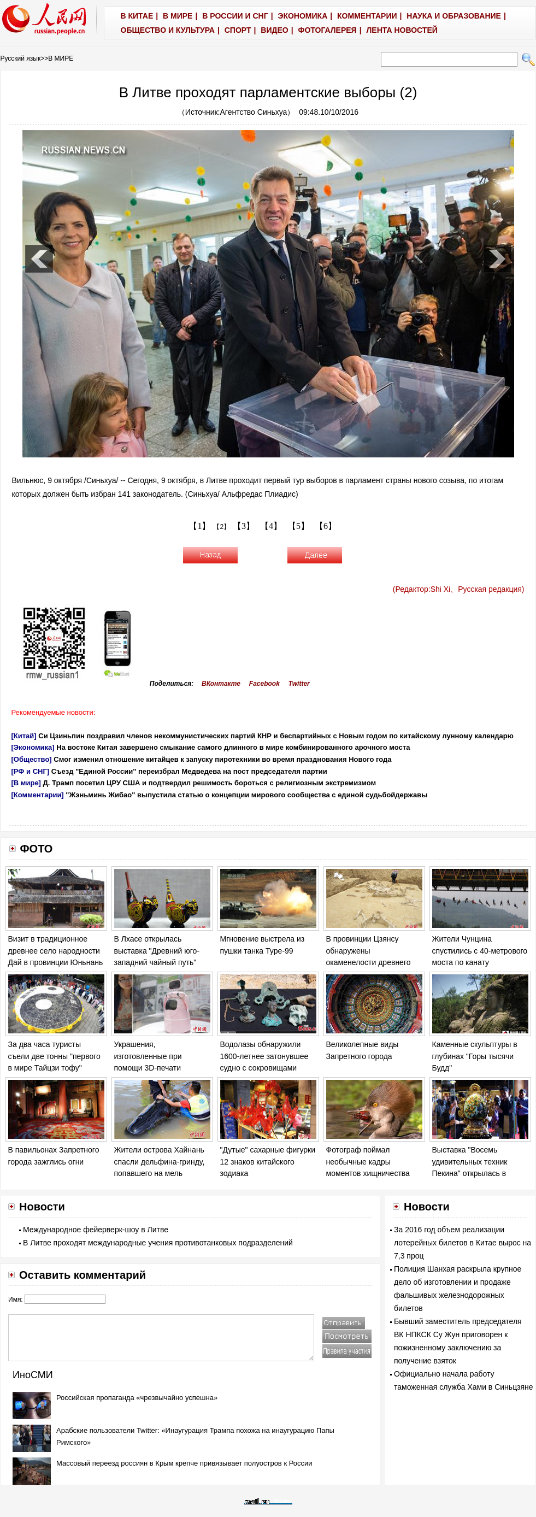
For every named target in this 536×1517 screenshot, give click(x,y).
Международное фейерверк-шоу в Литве (95, 1229)
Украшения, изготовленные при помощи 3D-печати (148, 1056)
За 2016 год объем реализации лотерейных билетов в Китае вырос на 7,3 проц (462, 1242)
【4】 (271, 526)
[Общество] (31, 759)
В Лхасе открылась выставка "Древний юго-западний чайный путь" (157, 950)
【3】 (244, 526)
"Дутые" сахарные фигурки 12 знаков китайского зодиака (268, 1161)
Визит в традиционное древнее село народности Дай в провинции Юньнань (55, 950)
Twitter (299, 683)
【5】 (298, 526)
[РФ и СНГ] (30, 771)
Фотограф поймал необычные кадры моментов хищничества (368, 1161)
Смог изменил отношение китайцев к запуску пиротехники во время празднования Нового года (222, 759)
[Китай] (24, 736)
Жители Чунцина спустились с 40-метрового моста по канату (480, 950)
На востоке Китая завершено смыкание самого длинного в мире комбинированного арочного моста (233, 747)
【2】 (221, 527)
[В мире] (26, 783)
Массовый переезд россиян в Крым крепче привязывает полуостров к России (184, 1463)
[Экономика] (33, 747)
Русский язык (21, 58)
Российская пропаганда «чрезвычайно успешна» (136, 1397)
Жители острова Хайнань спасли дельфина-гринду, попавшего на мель (159, 1161)
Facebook (264, 683)
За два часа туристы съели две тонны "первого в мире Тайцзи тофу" (54, 1056)
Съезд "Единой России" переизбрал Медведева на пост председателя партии (189, 771)
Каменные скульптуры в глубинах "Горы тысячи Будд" (474, 1056)
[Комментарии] (37, 795)
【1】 (199, 526)
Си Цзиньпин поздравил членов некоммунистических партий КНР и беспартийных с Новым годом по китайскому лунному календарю (276, 736)
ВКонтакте (221, 683)
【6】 (326, 526)
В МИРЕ (60, 58)
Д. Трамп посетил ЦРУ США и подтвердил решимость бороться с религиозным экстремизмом (209, 783)
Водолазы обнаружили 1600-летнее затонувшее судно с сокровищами (264, 1056)
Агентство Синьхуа (253, 112)
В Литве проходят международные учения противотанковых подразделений (158, 1242)
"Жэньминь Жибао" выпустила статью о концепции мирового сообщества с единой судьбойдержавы (246, 795)
